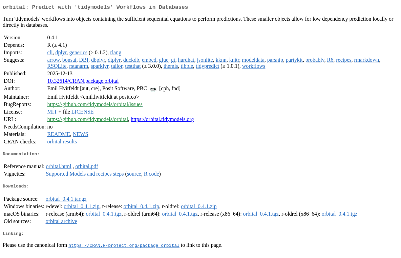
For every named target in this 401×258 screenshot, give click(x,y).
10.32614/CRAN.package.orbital (83, 82)
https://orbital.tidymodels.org (162, 120)
